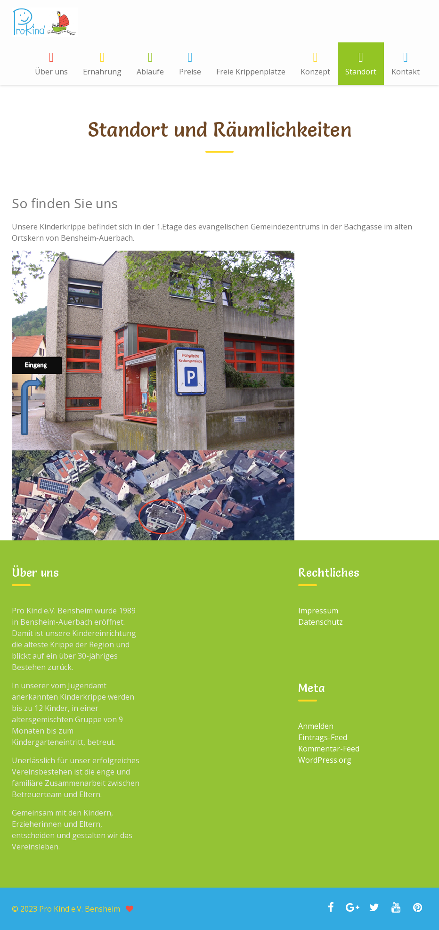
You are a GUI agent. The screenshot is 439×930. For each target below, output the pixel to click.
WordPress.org (324, 760)
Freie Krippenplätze (250, 71)
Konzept (315, 71)
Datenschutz (320, 622)
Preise (190, 71)
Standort (360, 71)
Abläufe (150, 71)
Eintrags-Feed (322, 737)
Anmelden (315, 726)
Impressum (318, 610)
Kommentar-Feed (328, 748)
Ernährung (102, 71)
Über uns (51, 71)
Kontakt (405, 71)
